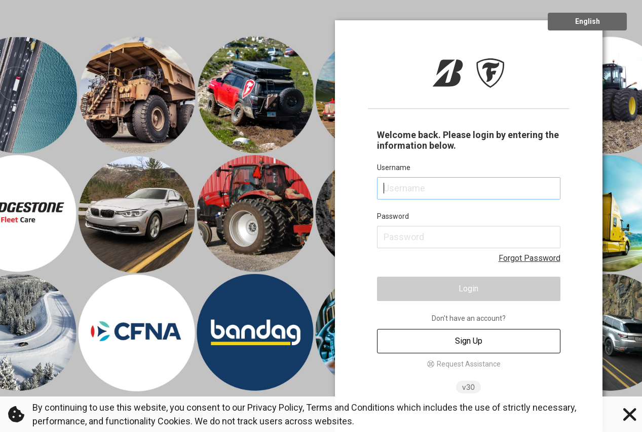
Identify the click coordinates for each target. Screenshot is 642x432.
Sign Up (468, 341)
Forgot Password (529, 258)
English (587, 21)
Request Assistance (469, 364)
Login (468, 288)
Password (393, 216)
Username (393, 167)
